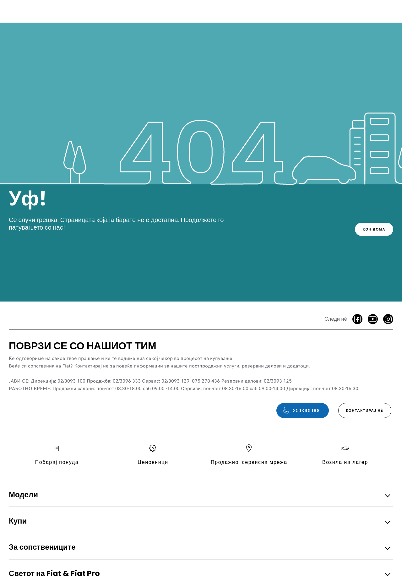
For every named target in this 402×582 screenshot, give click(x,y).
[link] (374, 229)
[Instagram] (388, 319)
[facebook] (357, 319)
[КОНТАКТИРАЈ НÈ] (364, 410)
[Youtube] (373, 319)
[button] (199, 495)
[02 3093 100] (302, 410)
